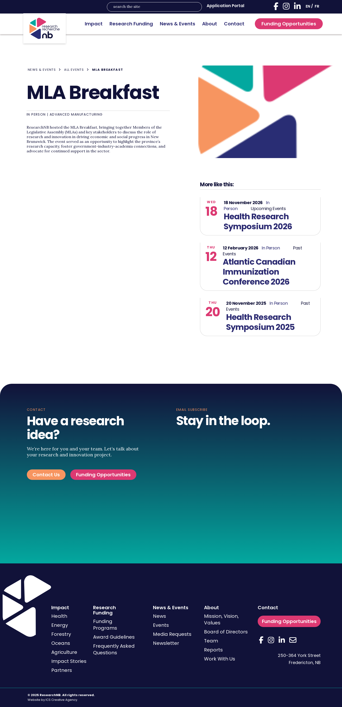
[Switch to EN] (308, 6)
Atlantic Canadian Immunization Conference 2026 (259, 271)
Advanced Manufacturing (76, 114)
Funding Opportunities (288, 23)
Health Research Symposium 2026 (258, 221)
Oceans (60, 643)
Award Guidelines (114, 637)
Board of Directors (226, 631)
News (159, 616)
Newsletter (166, 643)
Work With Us (219, 658)
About (209, 23)
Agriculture (64, 652)
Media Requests (172, 634)
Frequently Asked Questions (114, 649)
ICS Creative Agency (61, 700)
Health (59, 616)
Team (211, 640)
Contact (234, 23)
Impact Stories (68, 661)
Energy (59, 625)
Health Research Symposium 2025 (260, 322)
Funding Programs (105, 624)
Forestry (61, 634)
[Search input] (151, 6)
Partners (61, 670)
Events (161, 625)
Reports (213, 649)
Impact (94, 23)
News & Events (177, 23)
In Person (36, 114)
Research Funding (131, 23)
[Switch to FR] (317, 6)
